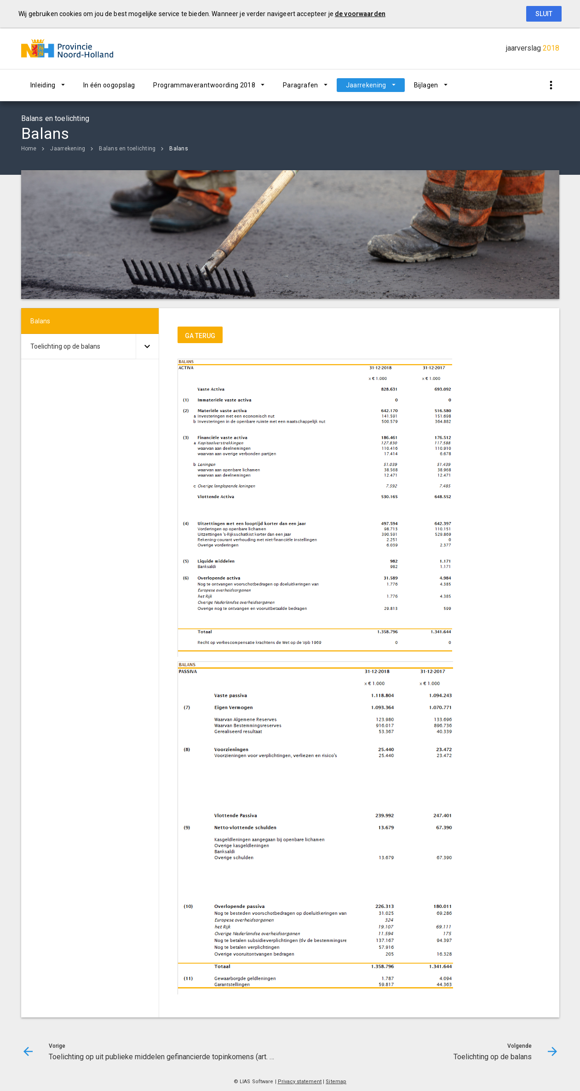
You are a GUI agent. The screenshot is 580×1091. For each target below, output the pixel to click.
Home (29, 148)
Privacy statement (300, 1082)
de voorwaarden (360, 13)
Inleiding (43, 85)
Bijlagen (426, 85)
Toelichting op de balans (65, 346)
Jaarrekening (366, 85)
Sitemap (336, 1082)
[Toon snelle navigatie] (551, 85)
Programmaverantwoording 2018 (204, 85)
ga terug (200, 335)
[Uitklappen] (147, 346)
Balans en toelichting (127, 148)
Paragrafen (300, 85)
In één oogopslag (109, 85)
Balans (178, 148)
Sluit (543, 13)
